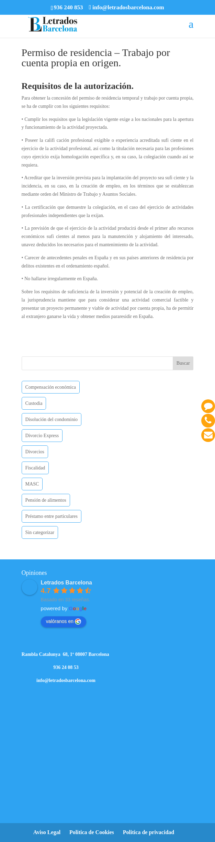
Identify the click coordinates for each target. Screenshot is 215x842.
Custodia (34, 403)
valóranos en (63, 621)
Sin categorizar (39, 532)
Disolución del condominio (51, 419)
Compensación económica (50, 387)
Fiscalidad (35, 467)
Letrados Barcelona (66, 582)
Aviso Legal (46, 832)
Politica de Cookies (91, 832)
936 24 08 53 (66, 667)
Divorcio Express (42, 435)
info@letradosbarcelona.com (65, 680)
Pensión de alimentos (45, 500)
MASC (32, 484)
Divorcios (34, 451)
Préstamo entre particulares (51, 516)
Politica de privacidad (148, 832)
